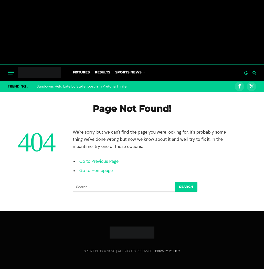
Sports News (128, 72)
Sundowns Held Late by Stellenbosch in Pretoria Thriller (82, 86)
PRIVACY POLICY (167, 251)
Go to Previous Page (99, 161)
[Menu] (11, 72)
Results (102, 72)
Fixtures (81, 72)
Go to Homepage (96, 170)
